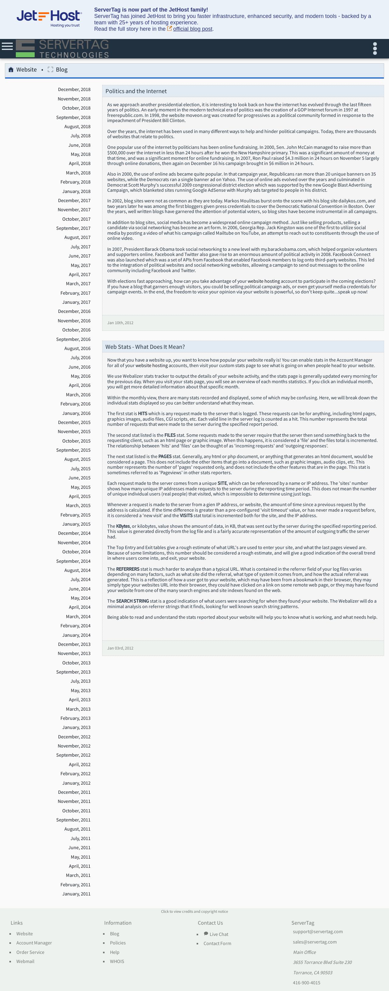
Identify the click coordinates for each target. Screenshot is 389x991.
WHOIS (117, 961)
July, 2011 (81, 838)
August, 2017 (77, 237)
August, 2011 (77, 829)
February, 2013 (75, 718)
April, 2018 (80, 163)
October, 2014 (76, 552)
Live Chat (216, 934)
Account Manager (34, 943)
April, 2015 (80, 496)
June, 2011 (79, 847)
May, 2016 (81, 376)
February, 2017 (75, 293)
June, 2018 (79, 145)
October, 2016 (76, 330)
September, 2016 (73, 339)
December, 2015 (74, 422)
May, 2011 (81, 857)
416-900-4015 (306, 983)
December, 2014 (74, 533)
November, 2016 (74, 321)
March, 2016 (78, 394)
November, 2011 (74, 801)
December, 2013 (74, 644)
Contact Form (217, 943)
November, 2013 (74, 653)
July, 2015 (81, 468)
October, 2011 (76, 811)
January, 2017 (76, 302)
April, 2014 (80, 607)
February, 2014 (75, 626)
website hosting (264, 281)
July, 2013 (81, 681)
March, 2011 (78, 875)
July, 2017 (81, 247)
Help (114, 952)
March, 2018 (78, 173)
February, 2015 (75, 515)
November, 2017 (74, 209)
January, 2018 (76, 191)
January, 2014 (76, 635)
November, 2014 (74, 542)
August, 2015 (77, 459)
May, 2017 (81, 265)
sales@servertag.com (315, 942)
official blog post (189, 29)
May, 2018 (81, 154)
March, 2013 (78, 709)
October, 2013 (76, 663)
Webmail (25, 961)
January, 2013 (76, 727)
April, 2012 (80, 764)
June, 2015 (79, 478)
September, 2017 (73, 228)
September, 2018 (73, 117)
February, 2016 (75, 404)
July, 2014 (81, 579)
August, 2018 (77, 126)
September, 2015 (73, 450)
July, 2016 (81, 357)
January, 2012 (76, 783)
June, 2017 (79, 256)
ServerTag (302, 923)
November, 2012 (74, 746)
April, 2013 (80, 699)
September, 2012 (73, 755)
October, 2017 (76, 219)
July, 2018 (81, 135)
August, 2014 (77, 570)
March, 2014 (78, 616)
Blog (57, 70)
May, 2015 (81, 487)
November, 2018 (74, 99)
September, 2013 (73, 672)
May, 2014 (81, 598)
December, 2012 (74, 737)
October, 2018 (76, 108)
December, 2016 (74, 311)
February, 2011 (75, 885)
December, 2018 (74, 89)
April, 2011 (80, 866)
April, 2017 (80, 274)
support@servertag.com (318, 931)
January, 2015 (76, 524)
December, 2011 (74, 792)
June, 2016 (79, 367)
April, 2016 (80, 385)
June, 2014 (79, 589)
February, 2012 (75, 773)
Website (22, 70)
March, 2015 (78, 505)
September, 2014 (73, 561)
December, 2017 (74, 200)
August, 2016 (77, 348)
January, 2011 (76, 894)
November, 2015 (74, 431)
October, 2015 (76, 441)
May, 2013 (81, 690)
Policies (118, 943)
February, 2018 (75, 182)
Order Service (30, 952)
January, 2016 (76, 413)
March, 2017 (78, 283)
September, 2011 (73, 820)
